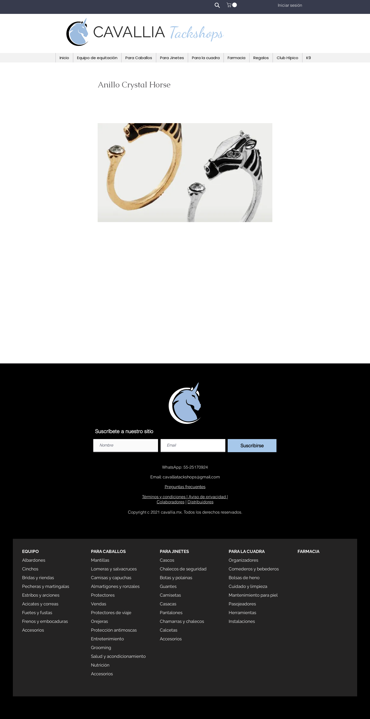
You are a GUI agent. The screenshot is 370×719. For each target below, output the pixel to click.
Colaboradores (170, 501)
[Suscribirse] (252, 445)
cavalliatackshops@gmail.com (191, 477)
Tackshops (196, 32)
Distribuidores (201, 501)
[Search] (217, 5)
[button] (232, 5)
